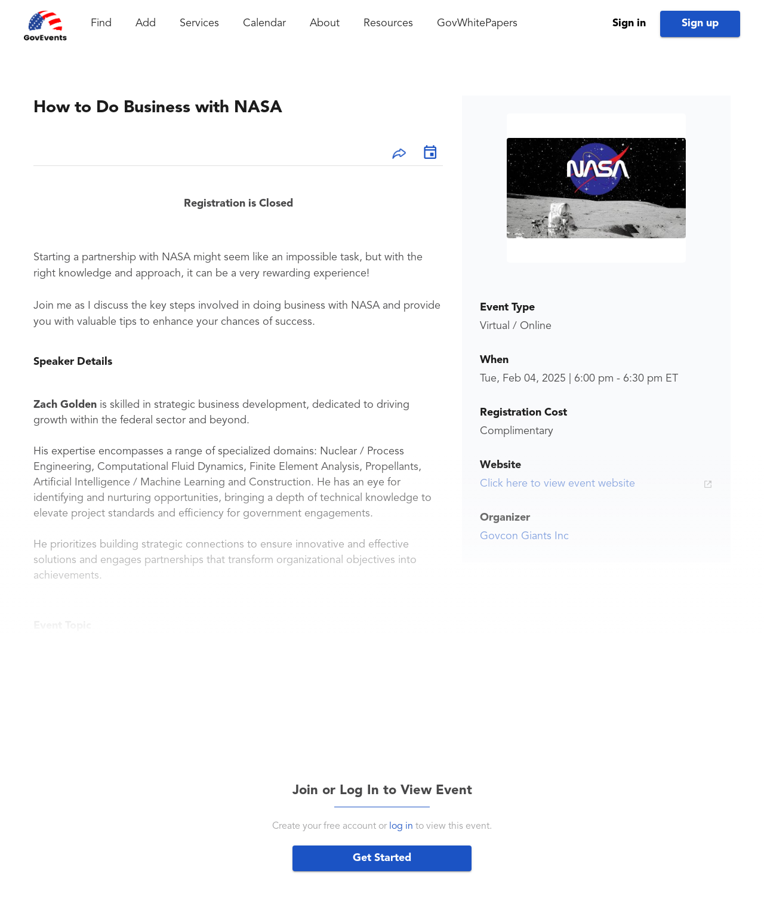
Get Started (382, 858)
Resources (388, 23)
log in (401, 826)
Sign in (629, 23)
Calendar (264, 23)
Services (199, 23)
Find (101, 23)
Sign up (700, 23)
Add (145, 23)
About (325, 23)
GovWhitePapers (477, 23)
